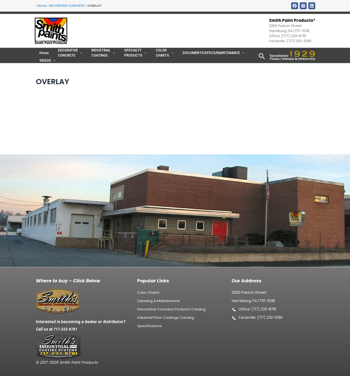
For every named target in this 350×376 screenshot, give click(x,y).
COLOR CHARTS (154, 57)
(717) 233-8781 (293, 35)
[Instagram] (303, 5)
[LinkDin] (311, 5)
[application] (161, 57)
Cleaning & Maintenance (158, 303)
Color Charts (148, 295)
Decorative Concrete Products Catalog (171, 311)
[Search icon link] (261, 63)
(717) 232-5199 (298, 40)
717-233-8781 (67, 329)
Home (41, 5)
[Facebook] (294, 5)
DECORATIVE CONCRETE (66, 5)
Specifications (149, 328)
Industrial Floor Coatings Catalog (165, 320)
